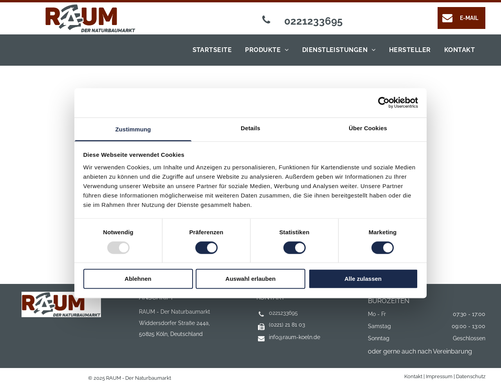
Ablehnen (137, 279)
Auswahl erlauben (250, 279)
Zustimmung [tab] (133, 129)
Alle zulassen (363, 279)
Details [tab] (250, 128)
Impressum (439, 376)
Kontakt (413, 376)
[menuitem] (210, 50)
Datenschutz (470, 376)
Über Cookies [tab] (368, 128)
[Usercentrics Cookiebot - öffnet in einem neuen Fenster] (384, 102)
